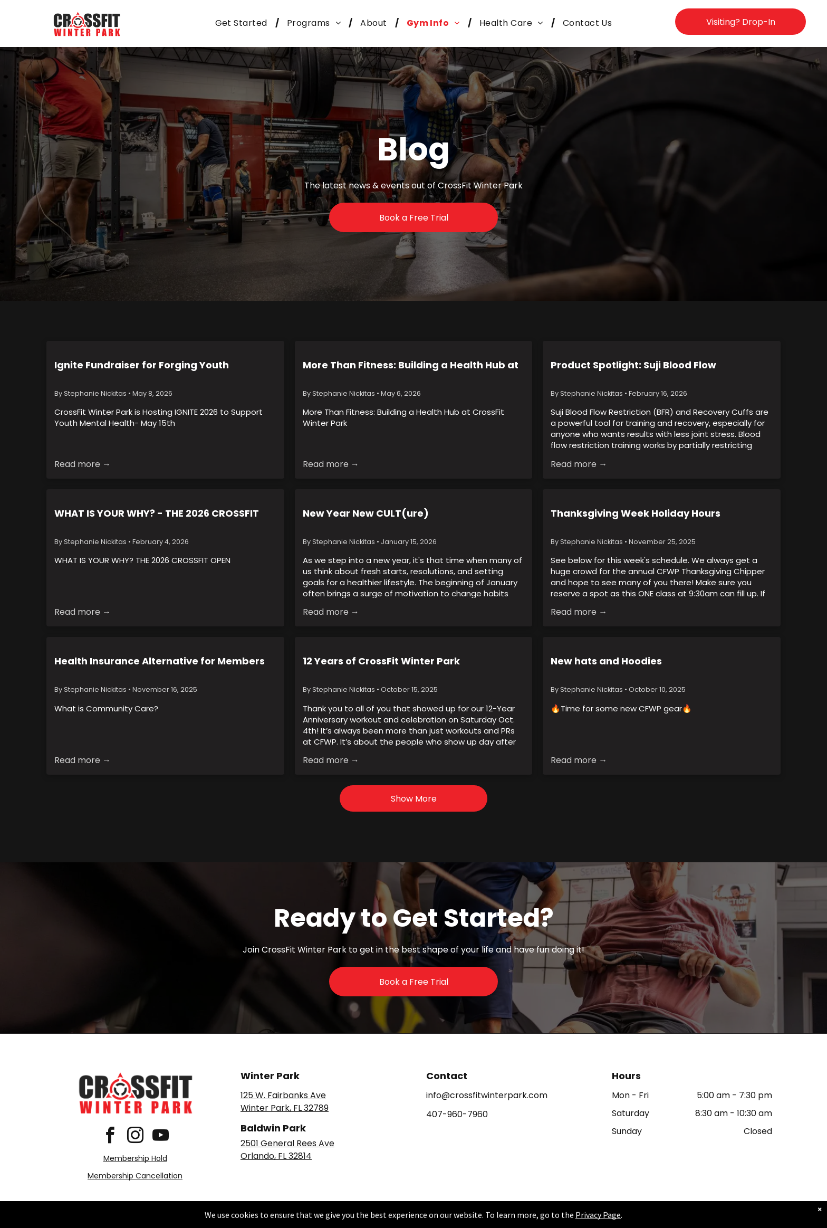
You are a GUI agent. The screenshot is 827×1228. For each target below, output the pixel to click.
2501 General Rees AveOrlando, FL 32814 (287, 1149)
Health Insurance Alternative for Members (159, 661)
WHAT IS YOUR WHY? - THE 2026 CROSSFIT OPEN (156, 513)
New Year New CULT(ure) (366, 513)
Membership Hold (135, 1158)
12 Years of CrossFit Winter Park (381, 661)
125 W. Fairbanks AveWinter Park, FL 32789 (285, 1101)
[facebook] (109, 1137)
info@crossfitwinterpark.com (486, 1095)
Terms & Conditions (500, 1218)
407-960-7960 (457, 1114)
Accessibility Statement (434, 1218)
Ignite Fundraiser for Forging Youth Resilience (141, 365)
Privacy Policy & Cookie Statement (348, 1218)
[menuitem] (243, 23)
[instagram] (135, 1137)
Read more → (82, 464)
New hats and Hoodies (606, 661)
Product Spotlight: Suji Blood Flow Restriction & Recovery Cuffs (633, 365)
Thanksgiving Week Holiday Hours (635, 513)
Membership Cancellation (135, 1175)
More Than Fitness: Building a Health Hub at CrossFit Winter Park (410, 365)
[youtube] (160, 1137)
